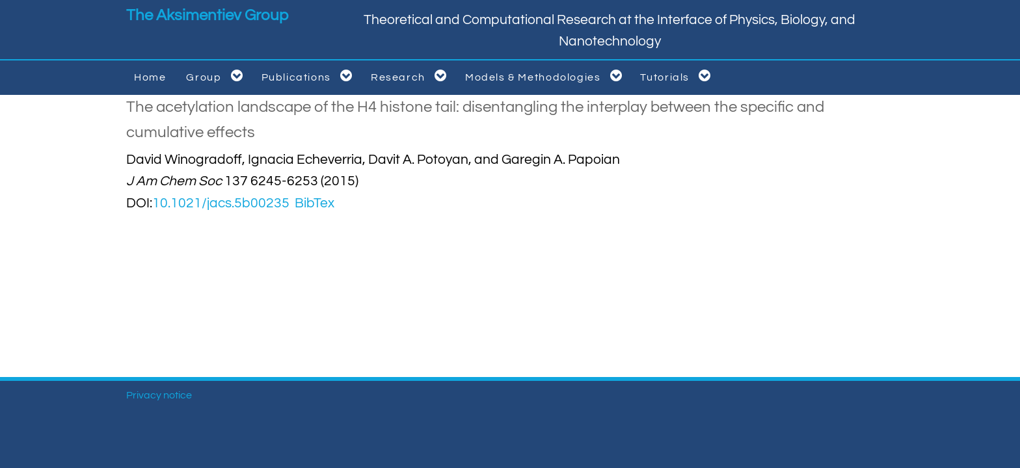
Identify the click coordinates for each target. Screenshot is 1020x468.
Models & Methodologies (546, 76)
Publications (309, 76)
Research (411, 76)
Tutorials (678, 76)
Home (150, 77)
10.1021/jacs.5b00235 (220, 203)
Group (216, 76)
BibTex (314, 203)
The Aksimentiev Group (207, 15)
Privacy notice (159, 395)
